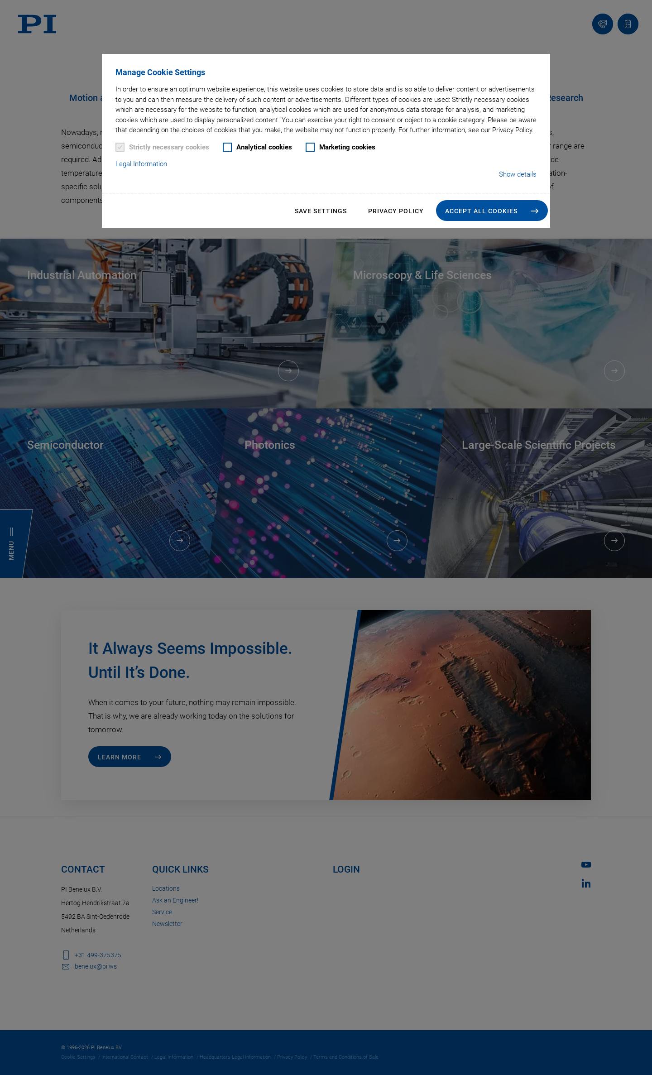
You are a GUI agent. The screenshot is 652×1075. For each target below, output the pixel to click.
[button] (492, 210)
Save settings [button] (321, 211)
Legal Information (141, 164)
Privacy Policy (396, 211)
